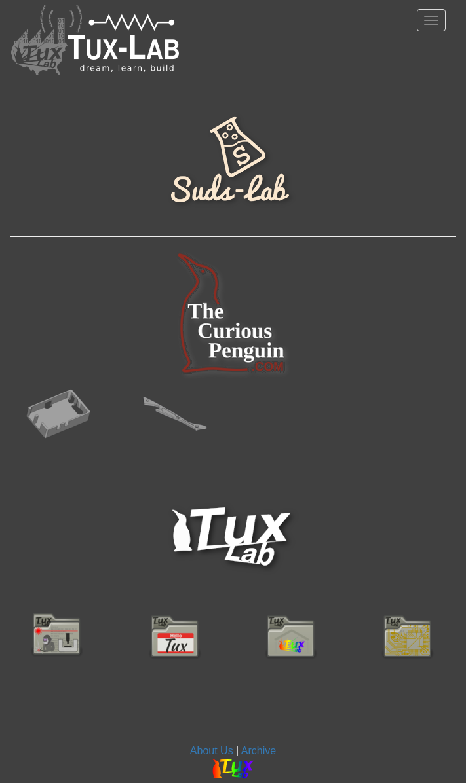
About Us (211, 750)
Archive (258, 750)
